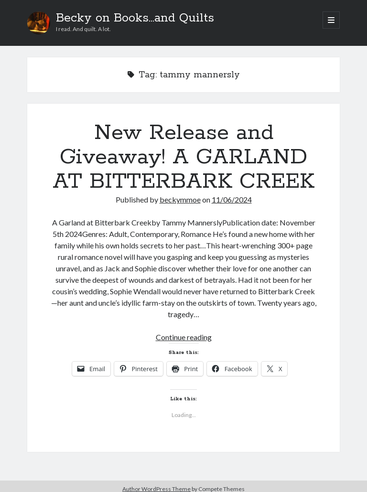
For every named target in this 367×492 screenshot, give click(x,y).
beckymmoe (180, 199)
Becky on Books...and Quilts (135, 18)
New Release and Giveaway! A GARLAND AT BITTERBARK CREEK (183, 157)
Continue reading (184, 337)
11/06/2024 (232, 199)
